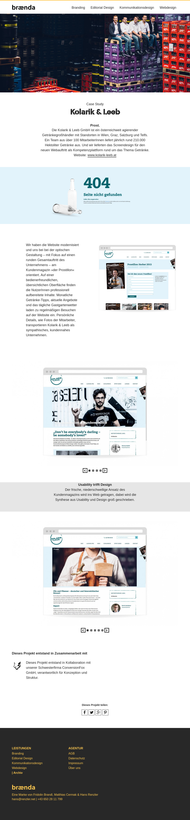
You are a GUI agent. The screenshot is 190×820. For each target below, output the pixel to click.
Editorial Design (102, 7)
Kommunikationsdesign (136, 7)
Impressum (75, 763)
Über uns (74, 768)
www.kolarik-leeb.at (102, 155)
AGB (71, 753)
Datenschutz (76, 758)
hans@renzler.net (23, 799)
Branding (78, 7)
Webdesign (168, 7)
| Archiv (17, 772)
